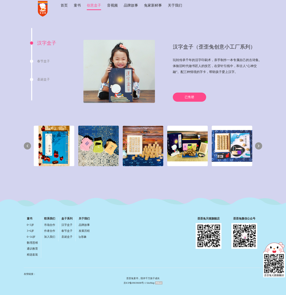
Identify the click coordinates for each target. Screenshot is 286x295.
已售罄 (189, 97)
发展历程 (84, 230)
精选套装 (32, 254)
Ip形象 (83, 236)
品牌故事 (131, 5)
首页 (64, 5)
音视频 (112, 5)
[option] (52, 43)
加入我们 (49, 236)
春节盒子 (66, 230)
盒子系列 (66, 218)
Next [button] (258, 145)
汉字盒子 (66, 224)
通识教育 (32, 248)
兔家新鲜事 (153, 5)
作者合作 (49, 230)
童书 (77, 5)
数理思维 (32, 242)
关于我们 (175, 5)
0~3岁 (30, 224)
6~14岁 (31, 236)
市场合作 (49, 224)
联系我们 (49, 218)
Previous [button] (27, 145)
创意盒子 (94, 5)
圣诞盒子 (66, 236)
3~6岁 (30, 230)
